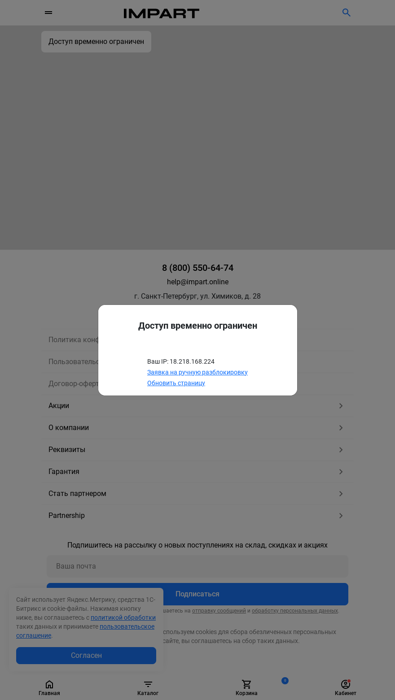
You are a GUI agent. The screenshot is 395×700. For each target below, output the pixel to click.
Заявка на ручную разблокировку (197, 372)
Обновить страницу (176, 383)
